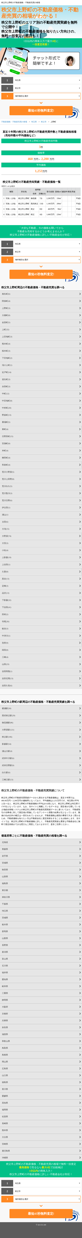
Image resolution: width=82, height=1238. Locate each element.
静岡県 (5, 1000)
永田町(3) (6, 386)
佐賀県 (5, 1116)
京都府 (5, 1014)
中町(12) (5, 394)
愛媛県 (5, 1096)
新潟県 (5, 952)
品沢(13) (5, 593)
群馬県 (5, 931)
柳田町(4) (6, 458)
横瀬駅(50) (6, 708)
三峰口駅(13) (7, 780)
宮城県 (5, 863)
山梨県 (5, 938)
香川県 (5, 1089)
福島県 (5, 883)
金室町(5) (6, 322)
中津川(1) (6, 636)
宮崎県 (5, 1144)
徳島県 (5, 1082)
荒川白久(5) (7, 486)
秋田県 (5, 870)
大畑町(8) (6, 315)
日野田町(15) (7, 436)
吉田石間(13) (7, 678)
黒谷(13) (5, 579)
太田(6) (5, 522)
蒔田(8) (5, 650)
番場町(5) (6, 422)
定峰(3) (5, 586)
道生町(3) (6, 379)
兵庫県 (5, 1020)
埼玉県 (5, 911)
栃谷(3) (5, 629)
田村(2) (5, 614)
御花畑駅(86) (7, 723)
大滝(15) (5, 529)
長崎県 (5, 1123)
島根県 (5, 1055)
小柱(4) (5, 550)
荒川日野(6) (7, 500)
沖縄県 (5, 1158)
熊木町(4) (6, 344)
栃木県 (5, 924)
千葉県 (5, 904)
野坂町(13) (6, 415)
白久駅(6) (6, 772)
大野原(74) (6, 536)
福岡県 (5, 1110)
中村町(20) (6, 408)
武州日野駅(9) (8, 765)
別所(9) (5, 643)
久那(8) (5, 572)
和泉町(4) (6, 465)
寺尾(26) (5, 621)
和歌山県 (6, 1041)
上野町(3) (6, 308)
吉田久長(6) (7, 686)
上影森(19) (6, 557)
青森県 (5, 849)
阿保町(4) (6, 301)
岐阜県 (5, 986)
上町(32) (5, 329)
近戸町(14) (6, 372)
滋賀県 (5, 1034)
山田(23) (5, 664)
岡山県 (5, 1062)
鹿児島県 (6, 1151)
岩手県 (5, 856)
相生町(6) (6, 294)
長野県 (5, 945)
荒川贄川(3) (7, 493)
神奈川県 (6, 897)
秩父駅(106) (7, 737)
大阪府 (5, 1007)
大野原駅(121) (8, 730)
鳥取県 (5, 1048)
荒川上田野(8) (8, 479)
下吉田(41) (6, 607)
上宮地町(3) (7, 337)
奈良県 (5, 1027)
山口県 (5, 1075)
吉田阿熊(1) (7, 671)
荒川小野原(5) (8, 472)
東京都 (5, 890)
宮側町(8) (6, 443)
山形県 (5, 876)
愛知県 (5, 979)
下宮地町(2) (7, 358)
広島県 (5, 1068)
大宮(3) (5, 543)
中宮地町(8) (7, 401)
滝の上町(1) (7, 365)
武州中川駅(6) (8, 758)
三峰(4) (5, 657)
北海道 (5, 842)
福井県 (5, 972)
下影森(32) (6, 600)
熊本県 (5, 1130)
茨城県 (5, 918)
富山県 (5, 959)
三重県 (5, 993)
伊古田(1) (6, 508)
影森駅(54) (6, 744)
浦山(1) (5, 515)
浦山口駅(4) (7, 751)
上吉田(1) (6, 564)
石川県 (5, 966)
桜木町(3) (6, 351)
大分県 (5, 1137)
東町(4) (5, 429)
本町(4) (5, 451)
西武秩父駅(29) (8, 715)
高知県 (5, 1103)
